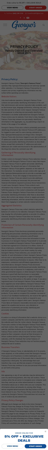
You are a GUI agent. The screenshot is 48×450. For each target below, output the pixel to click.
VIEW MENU (12, 446)
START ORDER (35, 446)
